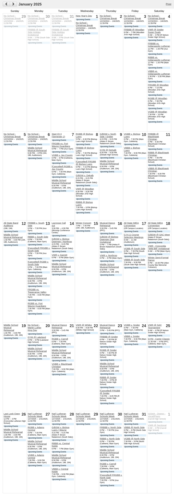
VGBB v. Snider (132, 325)
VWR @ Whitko (84, 325)
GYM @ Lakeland (37, 337)
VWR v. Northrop (108, 255)
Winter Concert (83, 223)
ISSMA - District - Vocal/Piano (157, 415)
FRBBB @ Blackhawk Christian (153, 136)
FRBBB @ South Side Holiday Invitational (36, 32)
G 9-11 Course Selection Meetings (133, 236)
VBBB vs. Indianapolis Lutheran (159, 72)
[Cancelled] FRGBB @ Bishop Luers (86, 162)
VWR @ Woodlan (85, 189)
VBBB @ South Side (134, 259)
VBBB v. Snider (132, 336)
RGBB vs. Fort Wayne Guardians (37, 304)
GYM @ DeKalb (108, 150)
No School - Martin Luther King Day (34, 327)
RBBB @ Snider (108, 377)
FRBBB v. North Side (110, 427)
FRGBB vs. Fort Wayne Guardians (61, 144)
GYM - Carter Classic (159, 339)
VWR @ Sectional (157, 425)
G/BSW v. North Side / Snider (108, 135)
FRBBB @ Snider (109, 336)
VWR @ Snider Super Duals (156, 31)
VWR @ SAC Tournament (155, 326)
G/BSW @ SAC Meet (159, 234)
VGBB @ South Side (134, 248)
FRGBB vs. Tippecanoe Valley (37, 290)
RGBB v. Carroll (60, 339)
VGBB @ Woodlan (157, 111)
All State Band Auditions (11, 224)
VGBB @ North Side (134, 438)
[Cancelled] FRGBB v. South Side (39, 249)
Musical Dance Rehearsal (107, 224)
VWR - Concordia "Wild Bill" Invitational (159, 247)
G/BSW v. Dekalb (85, 175)
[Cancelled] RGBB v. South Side (38, 263)
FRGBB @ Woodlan (158, 85)
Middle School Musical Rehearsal (37, 149)
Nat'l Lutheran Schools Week (35, 415)
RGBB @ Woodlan (157, 98)
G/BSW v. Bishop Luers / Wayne (60, 428)
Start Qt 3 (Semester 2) (58, 135)
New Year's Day (84, 15)
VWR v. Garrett (59, 255)
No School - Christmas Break (12, 17)
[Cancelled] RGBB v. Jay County (62, 167)
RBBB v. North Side (110, 438)
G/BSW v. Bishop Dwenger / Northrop (62, 240)
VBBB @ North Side (134, 427)
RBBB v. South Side (38, 237)
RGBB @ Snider (108, 350)
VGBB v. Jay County (62, 155)
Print (168, 4)
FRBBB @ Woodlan (134, 29)
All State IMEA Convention (131, 224)
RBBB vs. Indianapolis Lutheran (159, 58)
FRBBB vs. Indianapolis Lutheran (159, 44)
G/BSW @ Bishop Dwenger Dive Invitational (109, 239)
